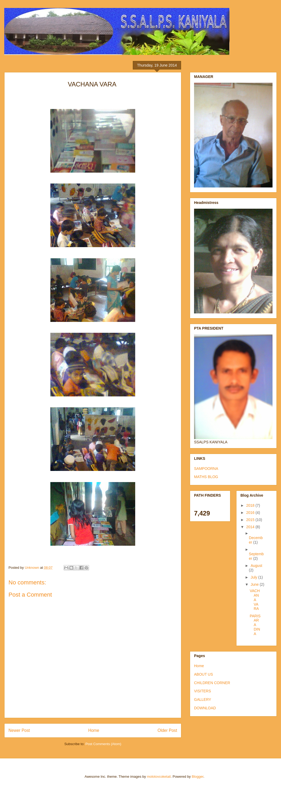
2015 (251, 520)
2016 (251, 512)
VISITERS (202, 691)
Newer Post (19, 730)
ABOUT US (203, 674)
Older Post (167, 730)
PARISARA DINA (255, 625)
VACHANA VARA (255, 600)
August (256, 565)
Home (93, 730)
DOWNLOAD (205, 708)
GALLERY (202, 699)
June (255, 584)
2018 (251, 505)
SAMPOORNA (206, 468)
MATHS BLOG (206, 477)
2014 (251, 527)
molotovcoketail (159, 777)
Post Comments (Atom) (103, 744)
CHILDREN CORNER (212, 683)
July (254, 577)
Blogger (197, 777)
